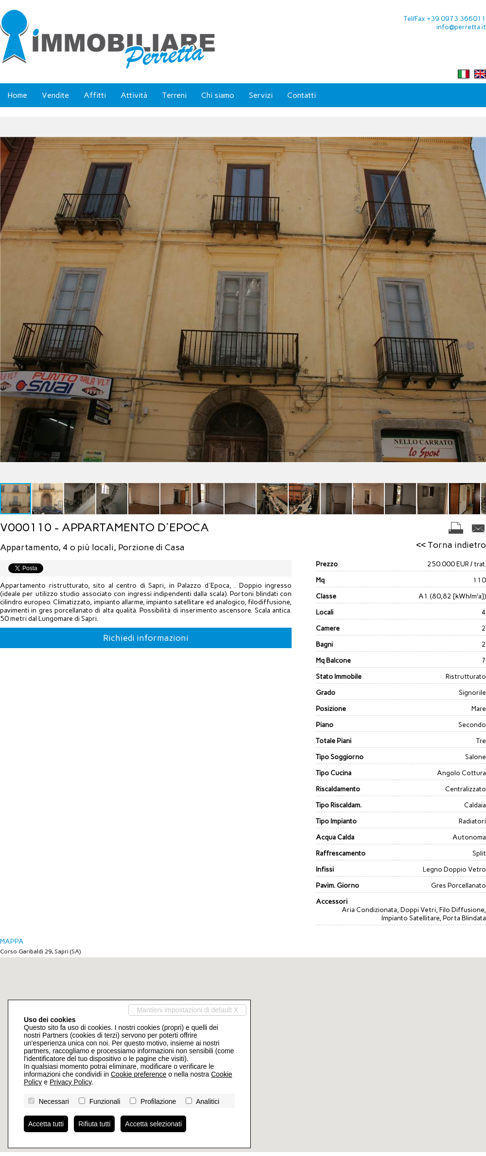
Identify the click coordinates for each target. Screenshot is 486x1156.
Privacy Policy (70, 1082)
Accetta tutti (46, 1124)
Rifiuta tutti (94, 1124)
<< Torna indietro (451, 545)
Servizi (261, 95)
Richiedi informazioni (146, 638)
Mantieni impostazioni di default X (187, 1010)
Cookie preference (138, 1074)
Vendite (55, 95)
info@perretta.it (461, 27)
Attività (134, 95)
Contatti (301, 95)
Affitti (95, 95)
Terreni (174, 95)
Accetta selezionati (153, 1124)
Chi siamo (217, 95)
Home (17, 95)
